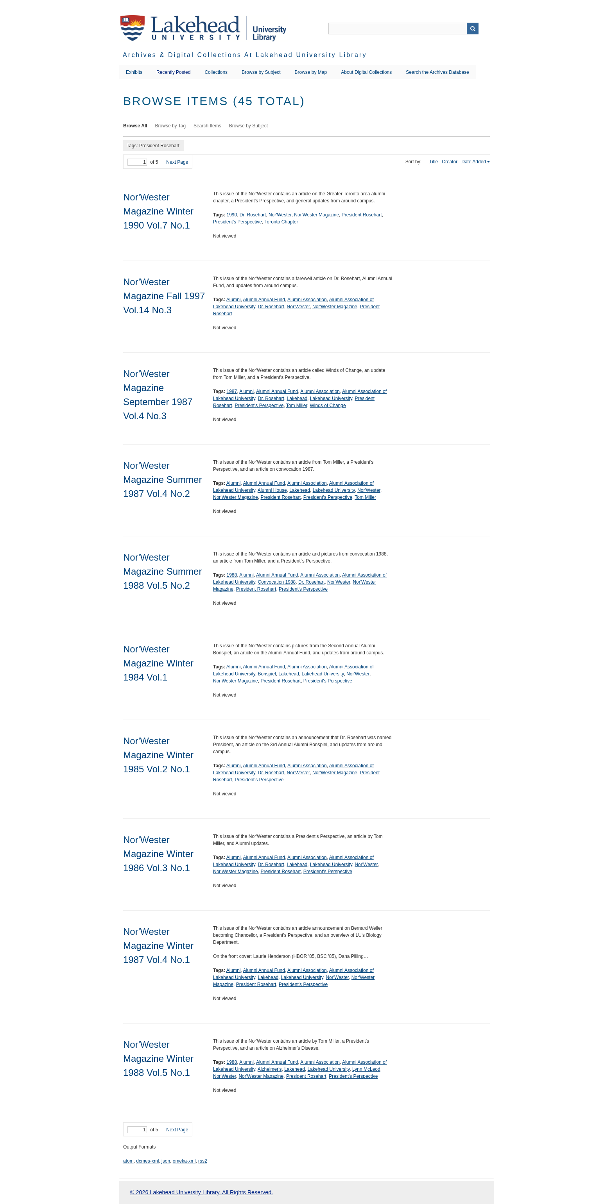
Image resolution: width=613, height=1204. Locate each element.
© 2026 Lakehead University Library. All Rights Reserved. (201, 1192)
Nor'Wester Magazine (316, 215)
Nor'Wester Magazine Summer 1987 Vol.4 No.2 (162, 479)
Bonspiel (267, 674)
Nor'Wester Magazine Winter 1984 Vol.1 (158, 663)
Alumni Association (307, 299)
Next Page (177, 162)
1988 (231, 575)
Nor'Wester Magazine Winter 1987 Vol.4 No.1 (158, 945)
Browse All (135, 126)
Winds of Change (328, 405)
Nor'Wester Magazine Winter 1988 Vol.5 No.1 (158, 1058)
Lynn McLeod (366, 1069)
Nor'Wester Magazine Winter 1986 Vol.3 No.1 (158, 853)
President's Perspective (237, 222)
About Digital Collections (366, 72)
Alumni (233, 299)
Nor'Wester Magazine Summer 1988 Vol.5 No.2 (162, 571)
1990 (231, 215)
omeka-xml (184, 1161)
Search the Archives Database (437, 72)
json (165, 1161)
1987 (231, 391)
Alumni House (272, 490)
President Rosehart (362, 215)
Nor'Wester (280, 215)
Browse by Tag (170, 126)
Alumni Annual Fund (264, 299)
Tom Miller (296, 405)
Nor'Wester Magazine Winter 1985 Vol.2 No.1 (158, 755)
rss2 (202, 1161)
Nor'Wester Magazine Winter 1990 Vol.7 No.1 (158, 211)
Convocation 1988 (277, 582)
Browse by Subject (261, 72)
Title (433, 161)
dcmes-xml (147, 1161)
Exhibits (134, 72)
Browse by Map (311, 72)
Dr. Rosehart (253, 215)
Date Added (473, 161)
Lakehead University (331, 398)
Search (473, 28)
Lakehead (297, 398)
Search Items (207, 126)
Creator (449, 161)
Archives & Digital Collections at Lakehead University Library (245, 55)
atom (128, 1161)
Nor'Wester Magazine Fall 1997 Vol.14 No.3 (164, 296)
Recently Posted (173, 72)
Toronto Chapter (281, 222)
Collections (216, 72)
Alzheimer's (270, 1069)
